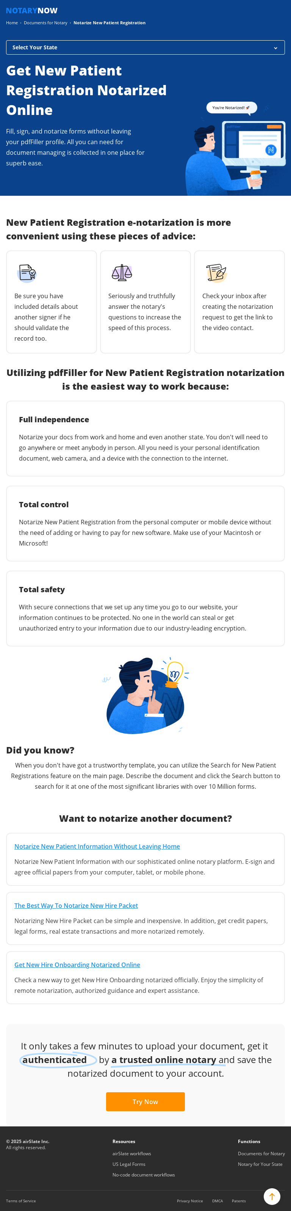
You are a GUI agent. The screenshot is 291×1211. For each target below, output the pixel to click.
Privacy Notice (190, 1200)
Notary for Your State (260, 1164)
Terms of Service (21, 1200)
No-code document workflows (144, 1175)
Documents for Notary (261, 1153)
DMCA (217, 1200)
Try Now (145, 1102)
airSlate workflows (132, 1153)
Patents (239, 1200)
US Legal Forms (129, 1164)
